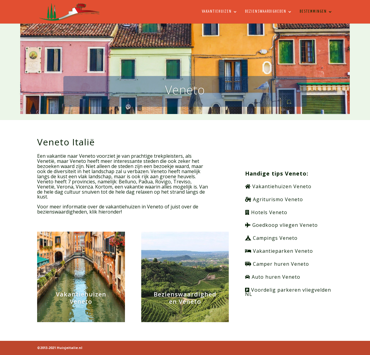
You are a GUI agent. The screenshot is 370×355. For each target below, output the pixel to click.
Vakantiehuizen (217, 12)
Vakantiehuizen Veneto (81, 298)
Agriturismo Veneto (274, 199)
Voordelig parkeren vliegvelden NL (288, 292)
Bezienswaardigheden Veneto (185, 298)
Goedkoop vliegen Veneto (281, 225)
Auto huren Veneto (272, 277)
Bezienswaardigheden (265, 12)
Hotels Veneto (266, 212)
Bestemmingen (313, 12)
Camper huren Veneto (277, 264)
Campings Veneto (271, 238)
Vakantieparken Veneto (279, 251)
